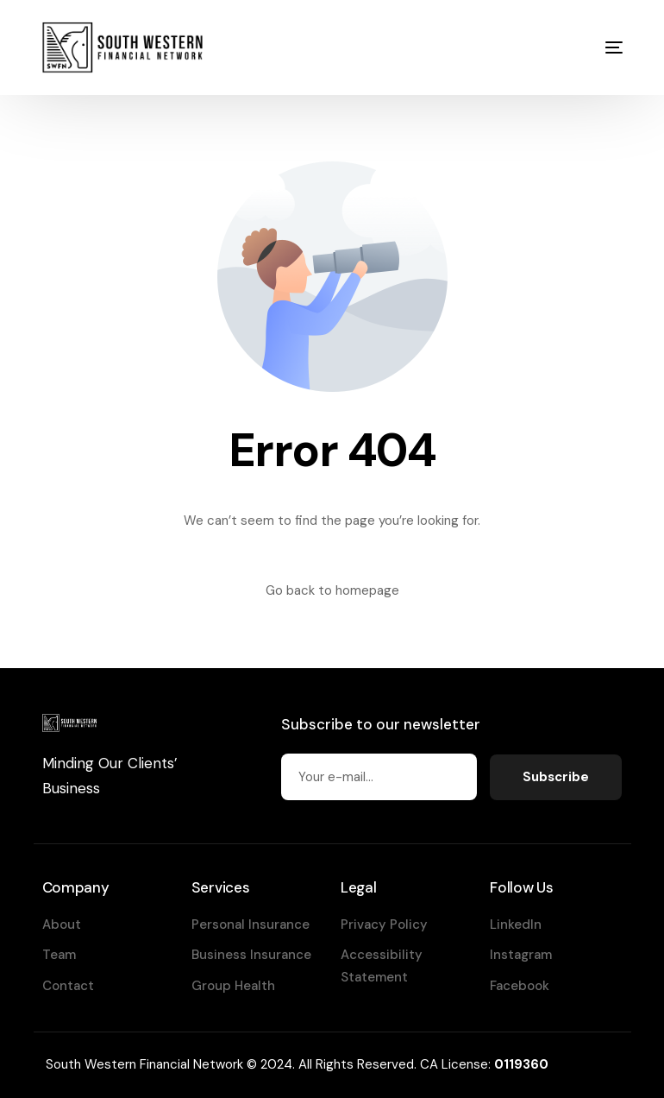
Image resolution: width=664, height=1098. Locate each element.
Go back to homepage (332, 590)
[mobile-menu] (597, 47)
